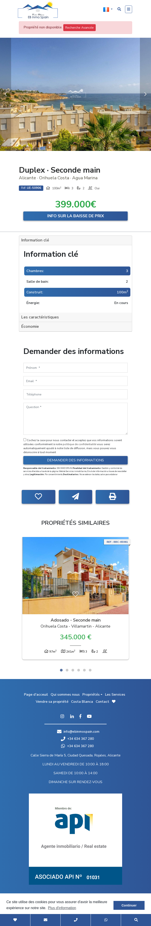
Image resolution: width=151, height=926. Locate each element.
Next (145, 94)
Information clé (35, 240)
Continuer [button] (129, 905)
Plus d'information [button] (62, 908)
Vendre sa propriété (52, 701)
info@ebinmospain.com (81, 731)
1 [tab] (61, 670)
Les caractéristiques (40, 317)
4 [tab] (78, 670)
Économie (30, 326)
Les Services (115, 694)
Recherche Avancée (79, 28)
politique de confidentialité (80, 444)
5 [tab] (84, 670)
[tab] (75, 240)
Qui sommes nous (65, 694)
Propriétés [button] (91, 694)
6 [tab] (90, 670)
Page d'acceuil (36, 694)
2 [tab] (67, 670)
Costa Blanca (82, 701)
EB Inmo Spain (38, 10)
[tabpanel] (75, 599)
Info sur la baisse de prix (75, 216)
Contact (102, 701)
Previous (5, 94)
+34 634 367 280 (77, 738)
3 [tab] (73, 670)
